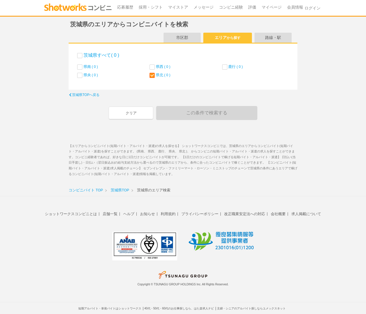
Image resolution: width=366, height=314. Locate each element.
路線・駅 (273, 37)
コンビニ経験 (231, 7)
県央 (90, 75)
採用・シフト (151, 7)
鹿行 (235, 66)
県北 (163, 75)
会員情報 (295, 7)
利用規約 (168, 214)
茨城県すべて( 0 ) (101, 55)
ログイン (313, 8)
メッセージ (204, 7)
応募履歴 (125, 7)
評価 (252, 7)
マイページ (272, 7)
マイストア (178, 7)
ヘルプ (128, 214)
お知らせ (147, 214)
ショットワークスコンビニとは (71, 214)
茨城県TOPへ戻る (86, 95)
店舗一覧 (110, 214)
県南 (90, 66)
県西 (163, 66)
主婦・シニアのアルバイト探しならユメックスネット (251, 308)
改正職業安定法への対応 (244, 214)
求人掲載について (306, 214)
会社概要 (278, 214)
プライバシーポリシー (199, 214)
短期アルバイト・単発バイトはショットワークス (109, 308)
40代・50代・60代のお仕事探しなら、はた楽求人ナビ (179, 308)
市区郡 (182, 37)
